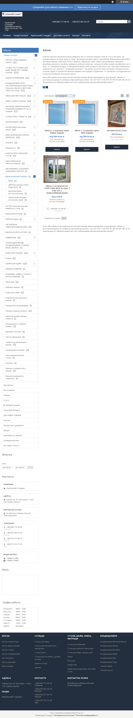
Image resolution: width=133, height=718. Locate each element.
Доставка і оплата (62, 35)
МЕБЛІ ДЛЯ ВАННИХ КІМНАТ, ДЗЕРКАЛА (18, 136)
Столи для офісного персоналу (80, 648)
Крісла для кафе (9, 662)
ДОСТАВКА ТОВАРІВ (12, 415)
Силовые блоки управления (17, 305)
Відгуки (75, 35)
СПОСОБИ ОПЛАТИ (12, 410)
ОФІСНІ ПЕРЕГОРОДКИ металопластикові (17, 199)
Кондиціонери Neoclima (110, 650)
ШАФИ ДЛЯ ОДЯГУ (14, 264)
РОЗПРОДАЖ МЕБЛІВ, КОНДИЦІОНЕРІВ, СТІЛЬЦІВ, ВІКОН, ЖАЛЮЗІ (17, 245)
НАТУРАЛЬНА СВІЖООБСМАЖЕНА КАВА (16, 225)
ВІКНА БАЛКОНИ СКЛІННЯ (16, 176)
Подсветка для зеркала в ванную (16, 299)
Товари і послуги (20, 35)
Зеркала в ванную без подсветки (15, 377)
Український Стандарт (41, 35)
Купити (57, 149)
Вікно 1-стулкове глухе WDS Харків (87, 131)
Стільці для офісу (42, 642)
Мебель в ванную (13, 287)
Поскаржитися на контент (64, 715)
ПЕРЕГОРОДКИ (12, 219)
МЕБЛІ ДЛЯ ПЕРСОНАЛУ (16, 96)
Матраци (71, 661)
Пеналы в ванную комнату (16, 311)
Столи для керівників (76, 644)
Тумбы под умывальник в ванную (16, 343)
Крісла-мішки (7, 666)
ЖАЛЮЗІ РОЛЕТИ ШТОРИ (16, 232)
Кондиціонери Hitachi (109, 646)
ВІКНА (10, 181)
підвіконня (98, 71)
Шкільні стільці (41, 663)
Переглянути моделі (87, 7)
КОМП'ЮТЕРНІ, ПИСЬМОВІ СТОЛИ (17, 154)
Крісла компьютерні (10, 642)
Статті (6, 400)
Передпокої (11, 148)
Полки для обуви (13, 292)
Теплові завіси (106, 666)
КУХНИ (8, 258)
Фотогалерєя (9, 390)
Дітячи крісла (7, 658)
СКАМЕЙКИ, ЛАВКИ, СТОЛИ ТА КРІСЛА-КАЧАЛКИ (18, 275)
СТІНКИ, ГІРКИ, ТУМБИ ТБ (16, 117)
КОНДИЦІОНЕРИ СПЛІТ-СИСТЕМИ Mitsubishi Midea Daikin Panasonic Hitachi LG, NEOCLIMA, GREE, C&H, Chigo (19, 86)
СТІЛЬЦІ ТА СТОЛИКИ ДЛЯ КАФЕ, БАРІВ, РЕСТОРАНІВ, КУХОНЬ (17, 70)
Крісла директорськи (11, 646)
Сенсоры (9, 363)
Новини (7, 395)
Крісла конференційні (11, 654)
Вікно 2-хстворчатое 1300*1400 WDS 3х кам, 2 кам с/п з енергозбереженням (57, 189)
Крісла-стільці (8, 650)
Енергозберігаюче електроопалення (13, 162)
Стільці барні (40, 652)
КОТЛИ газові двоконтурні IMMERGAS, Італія (17, 207)
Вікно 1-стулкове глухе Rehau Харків (57, 131)
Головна (7, 35)
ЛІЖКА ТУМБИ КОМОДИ (16, 101)
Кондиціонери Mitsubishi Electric (113, 642)
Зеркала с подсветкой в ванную (15, 369)
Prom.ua (80, 713)
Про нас (7, 420)
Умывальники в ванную (15, 350)
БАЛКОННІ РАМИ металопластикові (15, 192)
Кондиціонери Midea (108, 654)
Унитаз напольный (13, 337)
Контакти (86, 35)
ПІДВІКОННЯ (11, 237)
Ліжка (70, 657)
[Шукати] (129, 21)
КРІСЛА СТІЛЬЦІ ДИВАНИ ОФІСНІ (16, 61)
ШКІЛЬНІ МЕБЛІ (12, 122)
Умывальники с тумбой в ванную (16, 325)
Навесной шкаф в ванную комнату (16, 317)
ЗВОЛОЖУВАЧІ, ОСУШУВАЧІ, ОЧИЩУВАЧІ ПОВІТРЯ (17, 170)
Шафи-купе (72, 665)
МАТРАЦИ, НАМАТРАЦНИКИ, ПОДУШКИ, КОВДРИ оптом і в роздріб (18, 108)
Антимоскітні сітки (117, 130)
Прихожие (10, 282)
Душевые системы (13, 332)
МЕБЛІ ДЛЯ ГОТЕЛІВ (14, 214)
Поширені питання (11, 440)
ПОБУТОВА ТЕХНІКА (14, 253)
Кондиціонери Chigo (108, 662)
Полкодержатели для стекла (15, 356)
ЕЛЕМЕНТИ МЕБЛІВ (13, 269)
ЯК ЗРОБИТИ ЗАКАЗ (12, 405)
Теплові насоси (106, 670)
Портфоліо (8, 385)
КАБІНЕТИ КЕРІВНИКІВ (15, 78)
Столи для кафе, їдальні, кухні (80, 652)
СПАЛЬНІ (9, 143)
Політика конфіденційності (87, 715)
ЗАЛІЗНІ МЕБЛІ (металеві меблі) (16, 128)
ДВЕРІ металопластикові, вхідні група (18, 186)
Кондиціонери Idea (108, 658)
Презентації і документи (14, 425)
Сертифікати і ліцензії (13, 435)
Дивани (38, 667)
